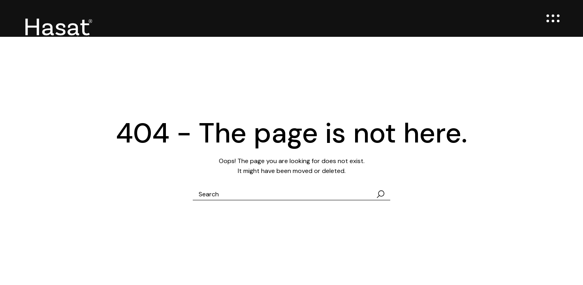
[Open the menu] (553, 18)
